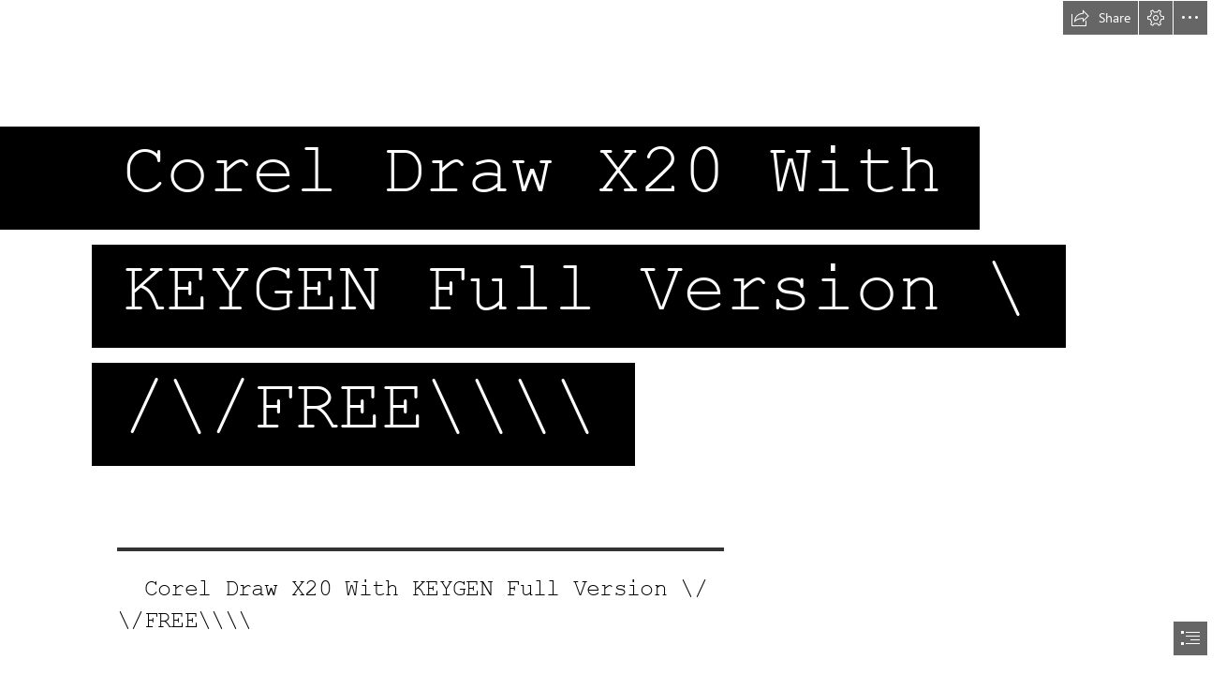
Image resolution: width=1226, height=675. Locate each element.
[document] (613, 337)
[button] (1100, 18)
